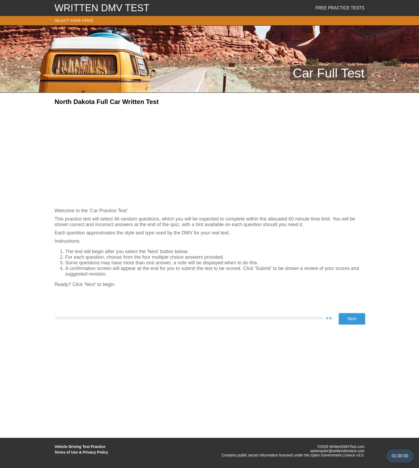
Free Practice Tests (339, 8)
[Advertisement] (209, 154)
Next (352, 318)
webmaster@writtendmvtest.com (337, 451)
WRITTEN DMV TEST (102, 7)
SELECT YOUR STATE (74, 20)
